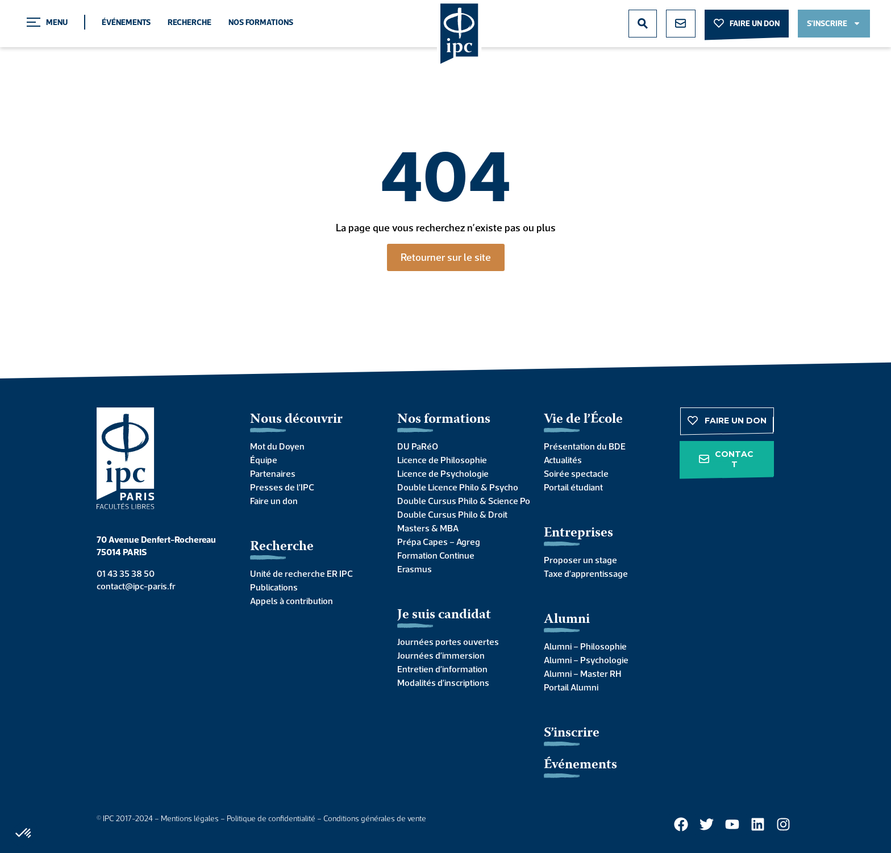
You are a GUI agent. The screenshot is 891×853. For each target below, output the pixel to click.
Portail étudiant (573, 487)
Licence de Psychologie (443, 473)
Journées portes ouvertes (448, 641)
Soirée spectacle (576, 473)
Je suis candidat (444, 615)
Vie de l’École (583, 420)
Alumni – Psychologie (586, 660)
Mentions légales (190, 818)
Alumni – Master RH (582, 673)
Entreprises (578, 533)
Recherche (189, 22)
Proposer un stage (580, 560)
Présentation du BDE (585, 446)
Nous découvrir (296, 420)
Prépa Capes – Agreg (438, 541)
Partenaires (272, 473)
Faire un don (274, 501)
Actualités (563, 460)
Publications (274, 587)
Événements (126, 22)
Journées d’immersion (441, 655)
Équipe (263, 460)
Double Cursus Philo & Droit (452, 514)
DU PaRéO (417, 446)
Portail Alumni (571, 687)
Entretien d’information (442, 669)
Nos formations (260, 22)
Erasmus (414, 569)
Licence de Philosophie (442, 460)
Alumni (567, 620)
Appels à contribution (291, 601)
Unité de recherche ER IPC (301, 573)
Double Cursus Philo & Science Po (459, 501)
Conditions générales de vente (374, 818)
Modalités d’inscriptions (443, 682)
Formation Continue (435, 555)
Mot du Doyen (277, 446)
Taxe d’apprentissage (586, 573)
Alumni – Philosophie (585, 646)
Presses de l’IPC (282, 487)
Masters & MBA (428, 528)
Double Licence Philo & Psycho (457, 487)
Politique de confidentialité (271, 818)
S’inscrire (571, 733)
